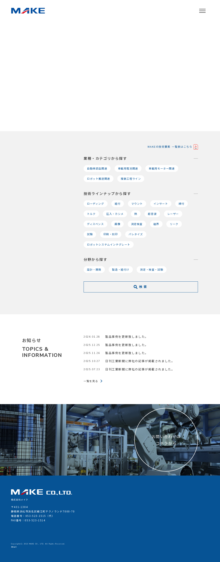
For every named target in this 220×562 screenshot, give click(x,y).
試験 (90, 234)
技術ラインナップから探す (107, 193)
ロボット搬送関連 (98, 179)
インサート (161, 204)
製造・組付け (120, 269)
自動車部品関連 (97, 168)
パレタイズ (136, 234)
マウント (137, 204)
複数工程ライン (131, 179)
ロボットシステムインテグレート (108, 244)
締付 (181, 204)
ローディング (95, 204)
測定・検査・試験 (151, 269)
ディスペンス (95, 224)
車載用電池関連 (128, 168)
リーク (174, 224)
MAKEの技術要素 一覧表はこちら (171, 147)
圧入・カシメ (115, 214)
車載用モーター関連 (162, 168)
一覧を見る (91, 381)
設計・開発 (94, 269)
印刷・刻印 (111, 234)
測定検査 (137, 224)
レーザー (173, 214)
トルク (91, 214)
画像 (117, 224)
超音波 (152, 214)
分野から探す (95, 259)
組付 (118, 204)
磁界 (156, 224)
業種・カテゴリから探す (105, 158)
